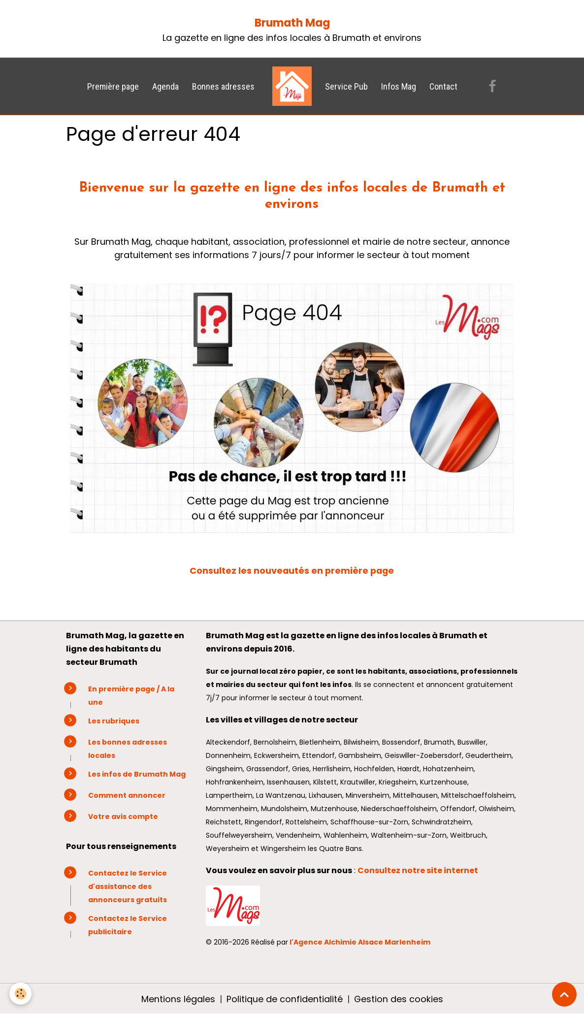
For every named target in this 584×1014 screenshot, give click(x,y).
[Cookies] (21, 993)
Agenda (165, 86)
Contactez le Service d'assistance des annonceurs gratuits (127, 886)
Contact (443, 86)
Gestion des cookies (398, 998)
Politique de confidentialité (284, 998)
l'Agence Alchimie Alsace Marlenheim (360, 942)
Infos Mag (398, 86)
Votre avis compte (123, 816)
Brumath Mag (292, 23)
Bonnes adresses (223, 86)
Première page (113, 86)
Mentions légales (178, 998)
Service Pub (346, 86)
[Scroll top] (564, 994)
